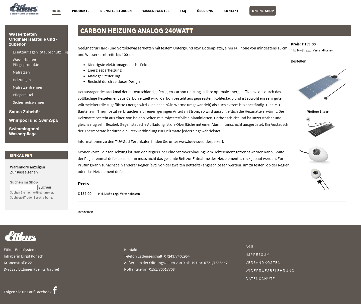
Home (56, 11)
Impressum (258, 254)
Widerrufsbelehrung (270, 270)
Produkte (80, 11)
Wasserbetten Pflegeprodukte (26, 62)
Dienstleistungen (116, 11)
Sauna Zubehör (24, 111)
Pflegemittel (23, 94)
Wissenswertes (155, 11)
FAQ (183, 11)
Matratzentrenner (28, 87)
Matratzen (21, 72)
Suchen (44, 187)
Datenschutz (260, 278)
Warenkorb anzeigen (27, 166)
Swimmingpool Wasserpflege (24, 131)
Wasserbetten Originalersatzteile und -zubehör (33, 39)
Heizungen (22, 79)
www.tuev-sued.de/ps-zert (201, 141)
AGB (250, 246)
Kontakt (231, 11)
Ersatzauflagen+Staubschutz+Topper (38, 51)
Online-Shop (263, 11)
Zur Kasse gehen (24, 171)
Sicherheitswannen (29, 102)
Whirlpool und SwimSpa (33, 120)
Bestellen (298, 61)
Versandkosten (323, 50)
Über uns (205, 11)
